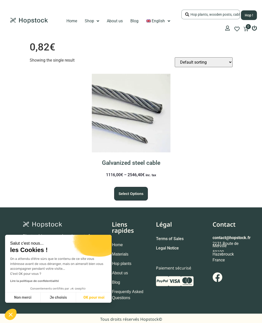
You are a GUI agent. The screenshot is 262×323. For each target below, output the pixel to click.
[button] (11, 314)
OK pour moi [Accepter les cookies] (93, 297)
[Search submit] (249, 14)
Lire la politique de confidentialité (34, 281)
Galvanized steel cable (131, 161)
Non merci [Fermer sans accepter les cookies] (22, 297)
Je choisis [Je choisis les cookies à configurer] (58, 297)
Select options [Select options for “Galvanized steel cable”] (130, 192)
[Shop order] (204, 61)
